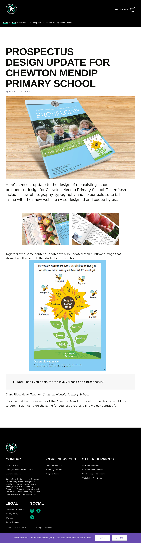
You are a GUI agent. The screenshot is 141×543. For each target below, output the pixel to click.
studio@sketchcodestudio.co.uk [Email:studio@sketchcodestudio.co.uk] (19, 469)
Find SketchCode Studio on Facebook (38, 511)
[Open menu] (132, 9)
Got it (102, 537)
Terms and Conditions (15, 509)
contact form (111, 406)
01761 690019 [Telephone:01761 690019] (120, 9)
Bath (14, 487)
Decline (119, 537)
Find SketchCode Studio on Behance (32, 517)
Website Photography (91, 465)
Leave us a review (13, 474)
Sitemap (9, 518)
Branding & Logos (54, 469)
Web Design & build (54, 465)
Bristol (18, 494)
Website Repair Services (92, 469)
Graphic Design (52, 474)
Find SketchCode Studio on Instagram (32, 511)
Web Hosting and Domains (93, 474)
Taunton (9, 489)
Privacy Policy (12, 513)
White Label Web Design (92, 478)
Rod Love (14, 91)
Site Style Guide (12, 522)
